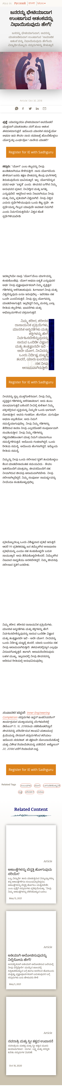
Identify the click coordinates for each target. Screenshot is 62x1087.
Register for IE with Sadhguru (31, 152)
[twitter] (30, 108)
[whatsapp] (16, 108)
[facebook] (23, 108)
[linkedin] (37, 108)
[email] (44, 108)
